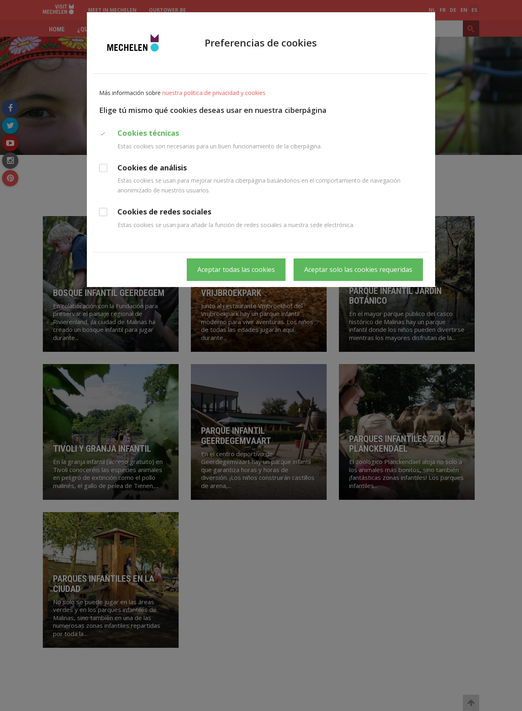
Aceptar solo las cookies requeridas (358, 269)
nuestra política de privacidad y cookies (213, 93)
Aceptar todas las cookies (236, 269)
